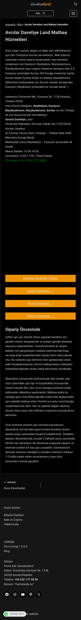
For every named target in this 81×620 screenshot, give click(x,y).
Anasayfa (10, 24)
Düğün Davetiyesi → (40, 291)
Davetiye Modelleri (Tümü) (40, 278)
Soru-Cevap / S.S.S (15, 546)
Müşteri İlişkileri (14, 515)
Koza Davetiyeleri (21, 485)
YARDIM (9, 542)
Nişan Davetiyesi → (40, 303)
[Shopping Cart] (75, 4)
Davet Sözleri (12, 507)
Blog (20, 24)
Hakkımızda (11, 524)
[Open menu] (73, 13)
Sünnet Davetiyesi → (40, 316)
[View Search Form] (40, 13)
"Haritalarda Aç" (24, 584)
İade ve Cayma (13, 519)
